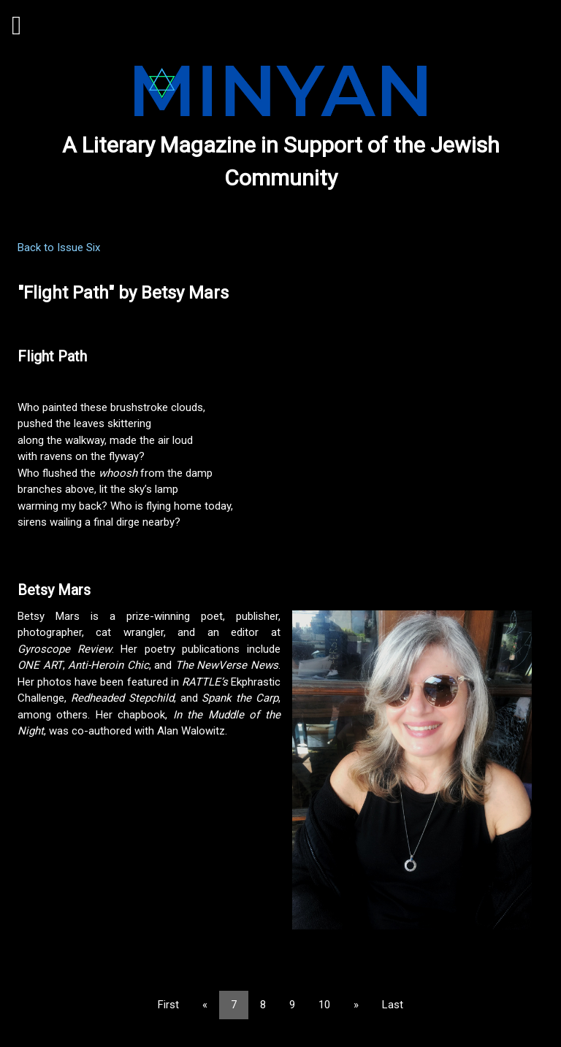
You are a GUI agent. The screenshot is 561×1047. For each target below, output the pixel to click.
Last (392, 1004)
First (168, 1004)
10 (324, 1004)
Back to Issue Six (59, 247)
